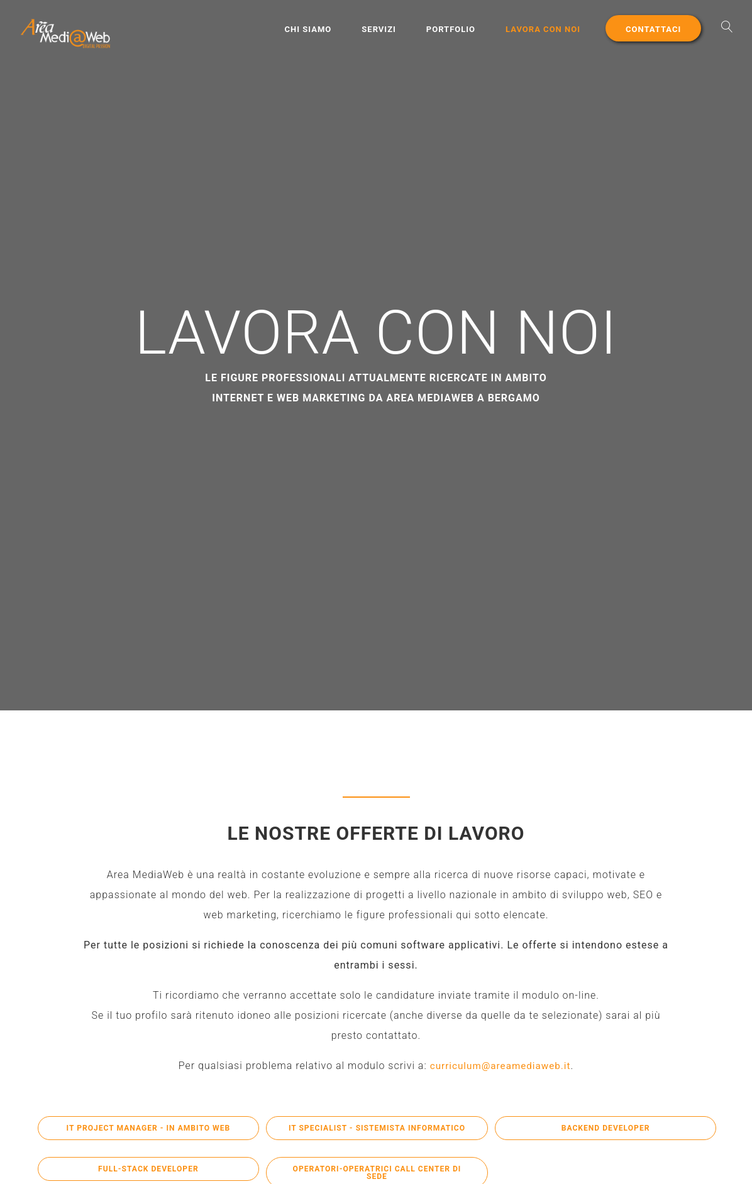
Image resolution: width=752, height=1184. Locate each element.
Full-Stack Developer (148, 1170)
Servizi (379, 29)
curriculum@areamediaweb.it (499, 1066)
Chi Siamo (308, 29)
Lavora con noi (543, 29)
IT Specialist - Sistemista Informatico (376, 1133)
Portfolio (450, 29)
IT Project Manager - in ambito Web (148, 1129)
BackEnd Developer (605, 1129)
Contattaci (653, 29)
